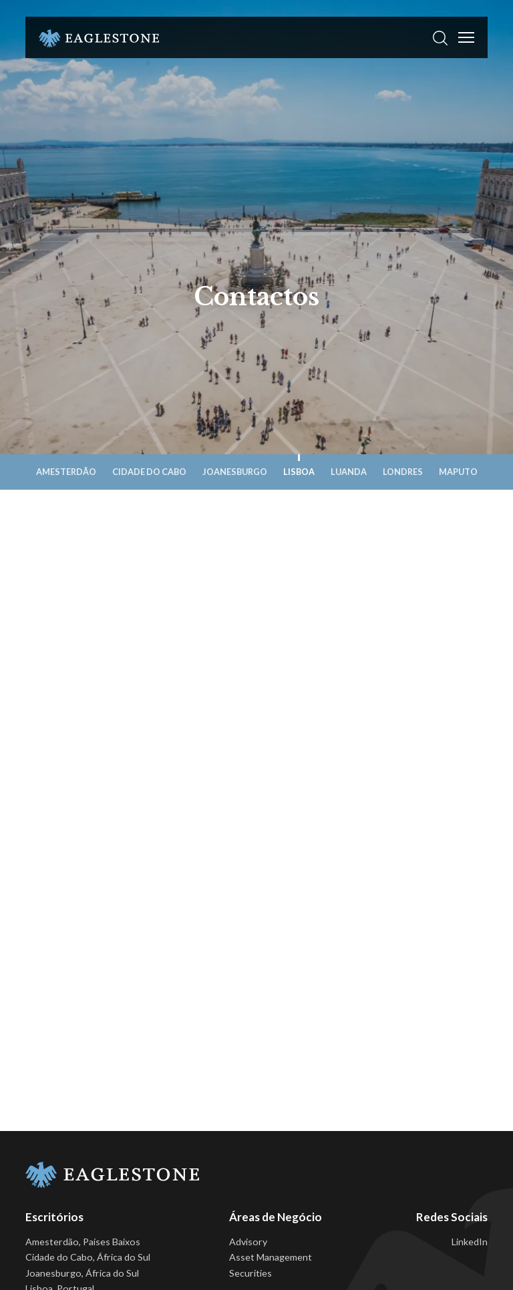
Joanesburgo (234, 471)
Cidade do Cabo (149, 471)
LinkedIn (470, 1241)
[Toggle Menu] (466, 37)
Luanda (349, 471)
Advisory (248, 1241)
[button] (440, 37)
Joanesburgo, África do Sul (82, 1273)
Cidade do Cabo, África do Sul (87, 1257)
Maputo (458, 471)
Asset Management (270, 1257)
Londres (403, 471)
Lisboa (299, 471)
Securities (250, 1273)
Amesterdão (66, 471)
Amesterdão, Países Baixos (82, 1241)
